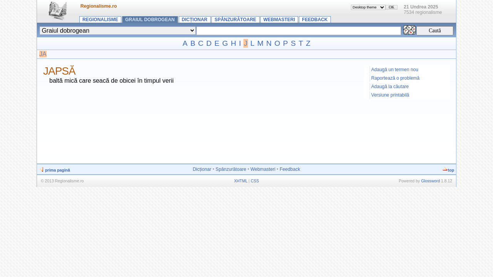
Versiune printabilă (390, 95)
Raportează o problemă (395, 78)
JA (43, 54)
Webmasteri (279, 19)
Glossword (430, 181)
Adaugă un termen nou (394, 69)
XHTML (241, 181)
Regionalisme (100, 19)
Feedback (315, 19)
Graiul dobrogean (149, 19)
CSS (255, 181)
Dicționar (195, 19)
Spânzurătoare (235, 19)
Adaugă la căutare (390, 86)
